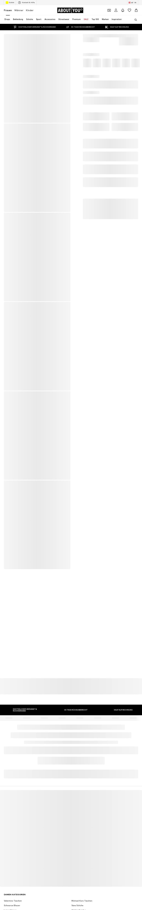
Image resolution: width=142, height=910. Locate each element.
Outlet (10, 2)
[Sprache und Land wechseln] (132, 2)
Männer (18, 10)
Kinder (29, 10)
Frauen (8, 10)
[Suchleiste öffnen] (134, 19)
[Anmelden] (116, 10)
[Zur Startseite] (70, 10)
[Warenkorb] (136, 10)
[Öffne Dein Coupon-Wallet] (109, 10)
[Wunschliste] (129, 10)
